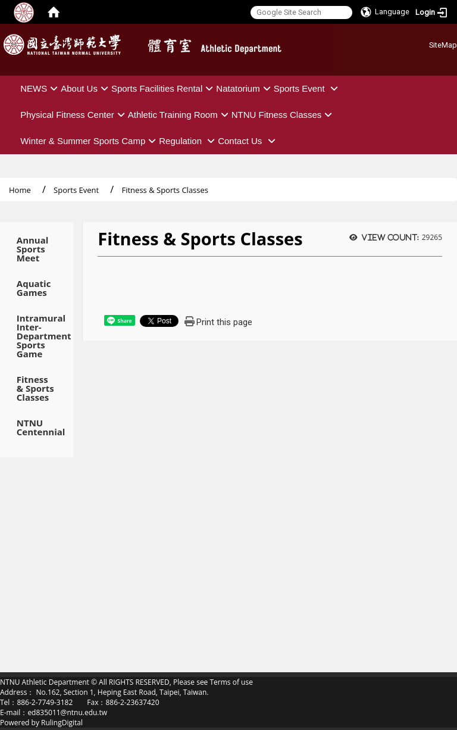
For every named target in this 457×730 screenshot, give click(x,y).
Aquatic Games (34, 288)
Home (20, 190)
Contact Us (248, 141)
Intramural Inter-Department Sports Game (37, 336)
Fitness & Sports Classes (35, 388)
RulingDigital (62, 722)
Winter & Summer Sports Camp (89, 141)
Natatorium (244, 88)
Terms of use (230, 682)
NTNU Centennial (37, 427)
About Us (86, 88)
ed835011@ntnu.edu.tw (67, 712)
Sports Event (307, 88)
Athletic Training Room (179, 115)
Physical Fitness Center (74, 115)
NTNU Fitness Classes (283, 115)
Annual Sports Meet (33, 249)
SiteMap (443, 44)
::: (424, 43)
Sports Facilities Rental (163, 88)
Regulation (188, 141)
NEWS (40, 88)
